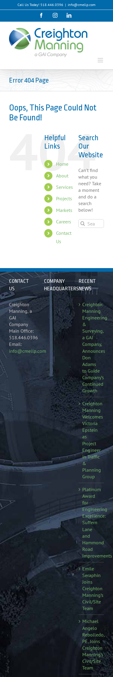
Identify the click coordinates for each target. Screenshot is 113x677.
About (62, 176)
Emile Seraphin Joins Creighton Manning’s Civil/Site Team (91, 588)
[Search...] (91, 223)
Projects (64, 198)
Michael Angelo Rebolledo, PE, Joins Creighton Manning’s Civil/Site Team (91, 644)
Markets (64, 210)
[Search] (82, 223)
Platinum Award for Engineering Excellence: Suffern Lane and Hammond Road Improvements (91, 522)
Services (64, 187)
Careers (63, 222)
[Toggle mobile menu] (101, 60)
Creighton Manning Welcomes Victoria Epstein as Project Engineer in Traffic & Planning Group (91, 439)
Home (62, 164)
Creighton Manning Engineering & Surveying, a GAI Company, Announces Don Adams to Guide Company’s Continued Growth (91, 347)
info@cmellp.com (82, 4)
